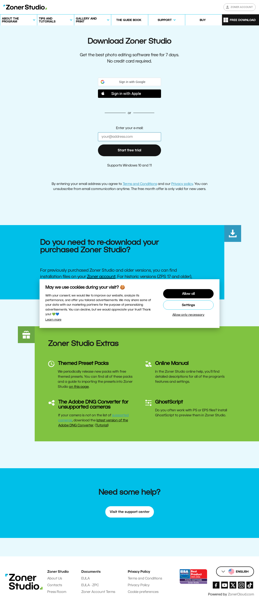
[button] (129, 82)
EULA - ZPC (90, 585)
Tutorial (102, 425)
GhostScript (169, 402)
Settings (188, 305)
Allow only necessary (188, 315)
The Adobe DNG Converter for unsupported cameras (93, 404)
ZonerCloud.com (241, 594)
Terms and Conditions (140, 184)
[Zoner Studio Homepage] (25, 7)
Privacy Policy (139, 585)
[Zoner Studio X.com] (233, 585)
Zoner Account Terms (98, 592)
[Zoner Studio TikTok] (250, 585)
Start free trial (129, 150)
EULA (85, 578)
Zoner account (101, 276)
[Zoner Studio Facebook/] (216, 585)
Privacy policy (182, 184)
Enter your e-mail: (129, 128)
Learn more (53, 319)
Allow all (188, 293)
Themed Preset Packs (83, 363)
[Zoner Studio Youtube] (224, 585)
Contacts (54, 585)
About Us (54, 578)
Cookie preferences (143, 592)
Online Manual (172, 363)
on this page (79, 386)
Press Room (56, 592)
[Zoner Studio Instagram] (241, 585)
